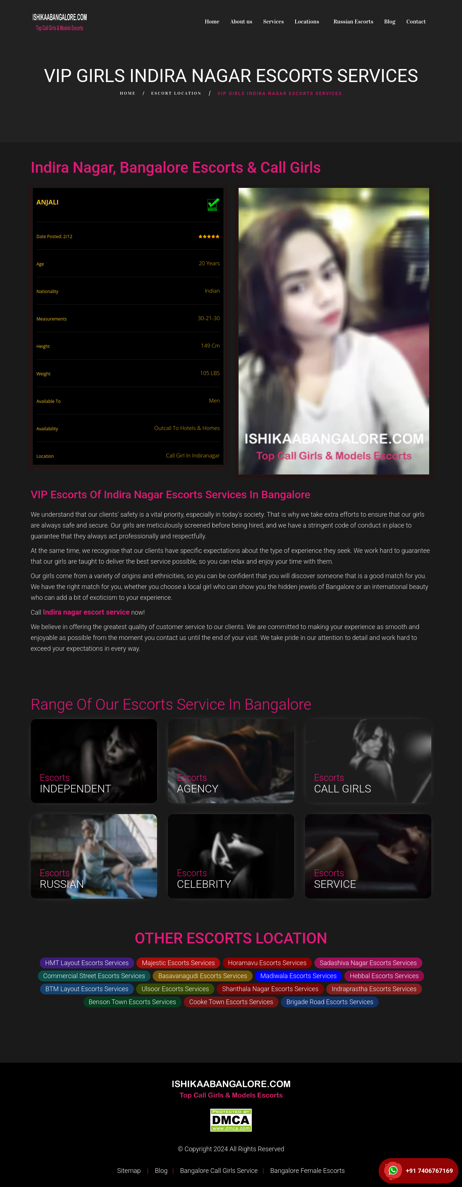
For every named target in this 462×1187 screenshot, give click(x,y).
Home (212, 21)
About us (241, 21)
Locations (307, 21)
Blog (390, 21)
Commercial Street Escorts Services (94, 976)
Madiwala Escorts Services (298, 976)
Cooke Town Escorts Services (231, 1002)
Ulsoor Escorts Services (175, 989)
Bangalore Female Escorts (307, 1170)
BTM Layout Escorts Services (86, 989)
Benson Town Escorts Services (132, 1002)
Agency (197, 788)
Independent (75, 788)
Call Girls (342, 788)
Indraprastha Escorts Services (374, 989)
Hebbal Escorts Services (384, 976)
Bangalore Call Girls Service (218, 1170)
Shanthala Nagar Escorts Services (270, 989)
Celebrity (204, 884)
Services (273, 21)
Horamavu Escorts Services (267, 963)
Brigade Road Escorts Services (329, 1002)
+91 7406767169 (429, 1170)
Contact (416, 21)
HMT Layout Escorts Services (87, 963)
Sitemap (130, 1170)
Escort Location (176, 93)
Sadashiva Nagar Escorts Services (368, 963)
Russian (62, 884)
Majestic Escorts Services (178, 963)
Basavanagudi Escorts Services (202, 976)
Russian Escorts (353, 21)
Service (335, 884)
